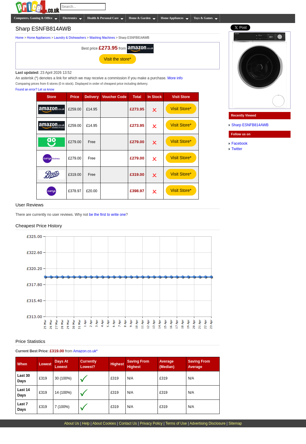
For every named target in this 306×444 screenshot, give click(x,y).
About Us (71, 423)
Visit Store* (181, 108)
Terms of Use (176, 423)
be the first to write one (107, 214)
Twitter (236, 149)
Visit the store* (117, 59)
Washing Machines (102, 37)
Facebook (239, 143)
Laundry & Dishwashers (70, 37)
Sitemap (235, 423)
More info (175, 78)
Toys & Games (206, 18)
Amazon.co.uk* (85, 351)
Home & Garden (142, 18)
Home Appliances (175, 18)
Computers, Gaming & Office (36, 18)
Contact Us (128, 423)
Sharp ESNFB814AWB (249, 125)
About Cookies (104, 423)
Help (86, 423)
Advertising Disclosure (208, 423)
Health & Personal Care (105, 18)
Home (19, 37)
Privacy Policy (151, 423)
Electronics (72, 18)
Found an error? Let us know (34, 89)
